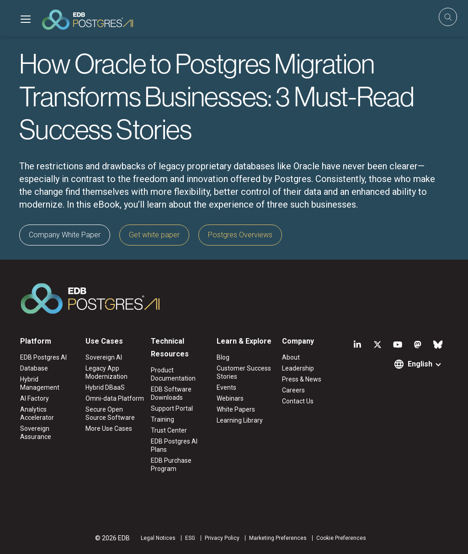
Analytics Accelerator (37, 413)
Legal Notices (158, 538)
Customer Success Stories (244, 372)
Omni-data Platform (114, 398)
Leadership (298, 368)
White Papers (236, 409)
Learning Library (240, 420)
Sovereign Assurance (35, 432)
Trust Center (169, 430)
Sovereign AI (103, 357)
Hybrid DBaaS (105, 387)
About (291, 357)
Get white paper (154, 234)
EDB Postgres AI (43, 357)
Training (162, 419)
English (420, 364)
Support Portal (172, 408)
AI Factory (34, 398)
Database (34, 368)
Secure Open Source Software (110, 413)
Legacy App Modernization (106, 372)
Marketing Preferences (278, 538)
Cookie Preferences (341, 538)
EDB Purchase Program (171, 464)
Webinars (230, 398)
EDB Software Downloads (171, 393)
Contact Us (298, 401)
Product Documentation (173, 374)
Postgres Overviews (240, 234)
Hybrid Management (39, 383)
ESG (190, 538)
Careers (293, 390)
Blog (223, 357)
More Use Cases (108, 428)
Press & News (301, 379)
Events (226, 387)
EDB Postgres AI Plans (174, 445)
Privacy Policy (222, 538)
